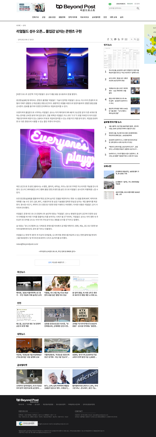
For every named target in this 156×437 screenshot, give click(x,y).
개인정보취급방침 (48, 404)
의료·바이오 (84, 17)
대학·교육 (113, 17)
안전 (105, 17)
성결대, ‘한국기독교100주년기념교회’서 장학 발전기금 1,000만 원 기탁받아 (84, 356)
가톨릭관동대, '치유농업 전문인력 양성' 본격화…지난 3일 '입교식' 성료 (57, 356)
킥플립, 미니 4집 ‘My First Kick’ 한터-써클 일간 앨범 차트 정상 (56, 294)
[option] (31, 7)
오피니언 (107, 166)
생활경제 (62, 17)
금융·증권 (52, 17)
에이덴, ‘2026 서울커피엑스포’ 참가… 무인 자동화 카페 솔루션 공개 (28, 294)
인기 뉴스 (108, 45)
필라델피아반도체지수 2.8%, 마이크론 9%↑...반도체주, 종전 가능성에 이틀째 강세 (85, 387)
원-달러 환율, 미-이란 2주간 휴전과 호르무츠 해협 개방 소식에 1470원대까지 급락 (84, 294)
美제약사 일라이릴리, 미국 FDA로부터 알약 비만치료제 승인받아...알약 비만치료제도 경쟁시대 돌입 (29, 387)
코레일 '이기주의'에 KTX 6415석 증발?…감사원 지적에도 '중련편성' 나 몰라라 (85, 325)
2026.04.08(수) (120, 4)
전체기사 (35, 17)
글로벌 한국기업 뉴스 (113, 122)
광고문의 (137, 4)
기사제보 (29, 404)
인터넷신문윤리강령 (89, 404)
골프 (121, 17)
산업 (43, 17)
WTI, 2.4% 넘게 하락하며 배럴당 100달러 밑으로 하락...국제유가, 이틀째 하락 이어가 (56, 387)
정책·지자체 (72, 17)
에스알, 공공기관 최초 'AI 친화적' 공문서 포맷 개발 (28, 325)
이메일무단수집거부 (74, 404)
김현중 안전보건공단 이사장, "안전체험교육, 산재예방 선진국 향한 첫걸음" (56, 325)
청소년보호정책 (60, 404)
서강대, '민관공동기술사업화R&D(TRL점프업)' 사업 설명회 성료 (29, 356)
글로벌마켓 (96, 17)
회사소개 (130, 4)
